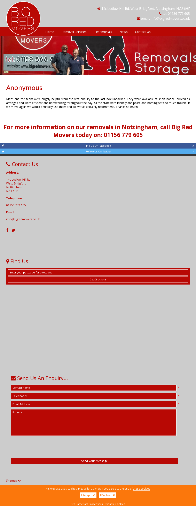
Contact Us (143, 32)
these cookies (141, 488)
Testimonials (103, 32)
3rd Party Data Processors (87, 504)
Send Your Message (94, 461)
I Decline (107, 495)
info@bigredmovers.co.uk (170, 18)
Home (49, 32)
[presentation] (36, 445)
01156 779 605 (179, 13)
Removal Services (74, 32)
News (123, 32)
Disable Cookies (115, 504)
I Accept (88, 495)
